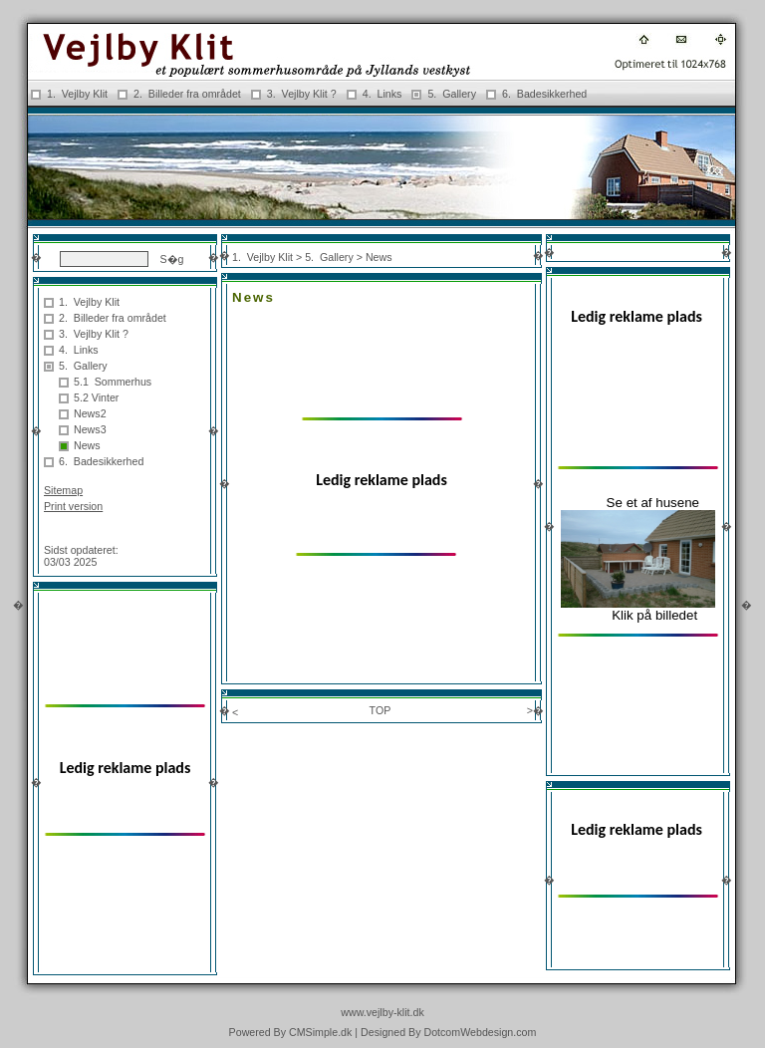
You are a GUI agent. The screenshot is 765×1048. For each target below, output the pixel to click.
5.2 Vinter (96, 397)
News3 (90, 429)
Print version (73, 506)
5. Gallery (451, 94)
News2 (90, 413)
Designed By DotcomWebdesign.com (448, 1032)
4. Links (382, 94)
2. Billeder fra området (187, 94)
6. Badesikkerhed (546, 94)
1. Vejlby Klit (77, 94)
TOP (380, 710)
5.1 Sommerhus (112, 382)
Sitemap (63, 490)
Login (57, 534)
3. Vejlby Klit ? (302, 94)
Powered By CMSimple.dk (291, 1032)
